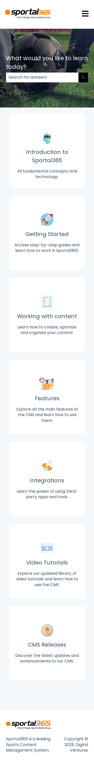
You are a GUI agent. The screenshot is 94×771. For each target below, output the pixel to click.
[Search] (83, 77)
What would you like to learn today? (47, 62)
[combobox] (42, 77)
